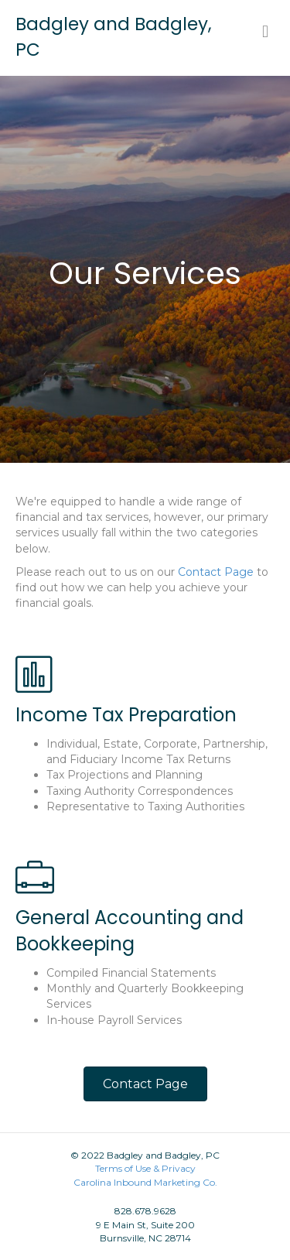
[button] (145, 1084)
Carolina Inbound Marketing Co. (145, 1182)
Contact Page (216, 572)
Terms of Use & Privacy (145, 1168)
